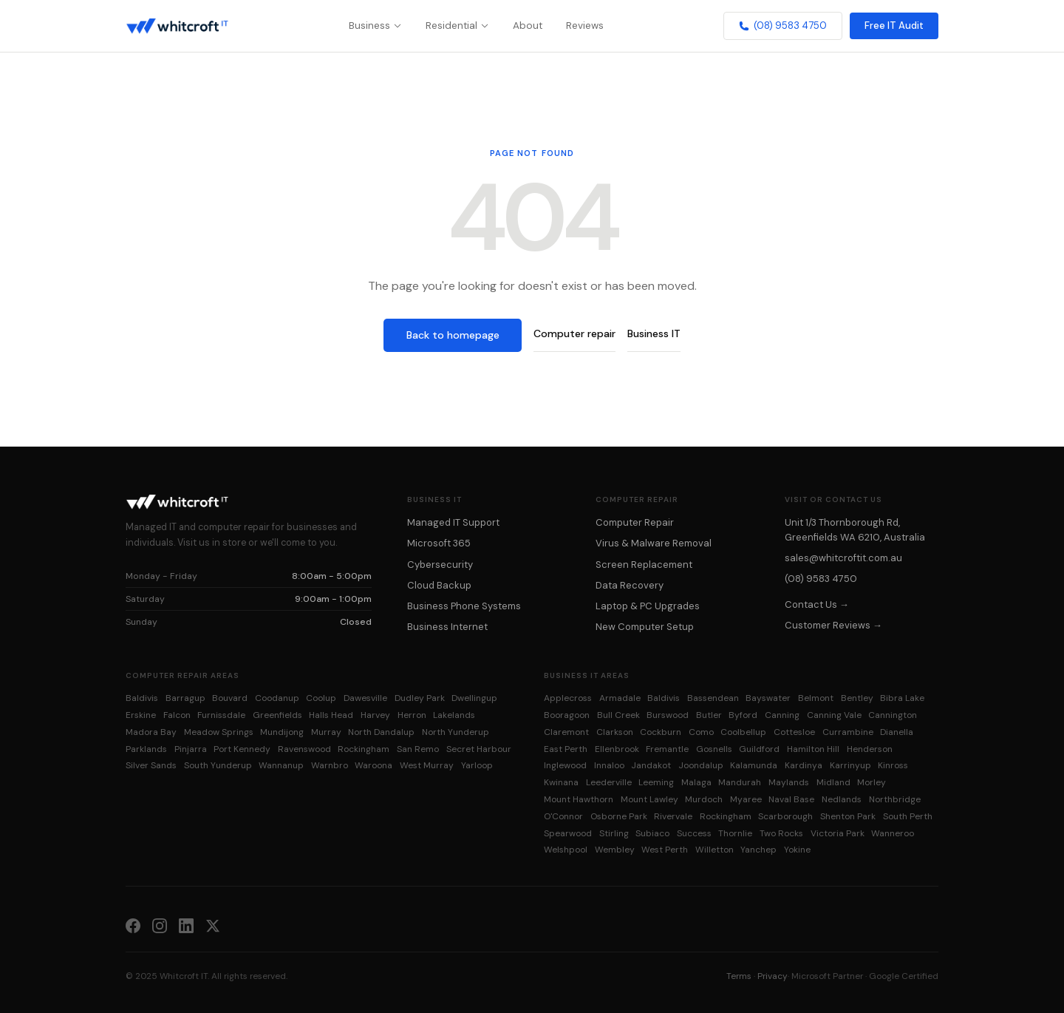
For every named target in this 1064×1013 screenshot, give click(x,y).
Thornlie (735, 833)
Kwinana (561, 782)
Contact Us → (817, 604)
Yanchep (758, 850)
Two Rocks (781, 833)
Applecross (568, 698)
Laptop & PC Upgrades (648, 606)
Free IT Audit (894, 25)
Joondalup (700, 765)
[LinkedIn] (186, 925)
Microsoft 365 (439, 543)
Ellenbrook (617, 749)
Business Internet (447, 626)
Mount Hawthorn (578, 799)
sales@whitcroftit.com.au (843, 558)
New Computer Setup (645, 626)
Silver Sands (151, 765)
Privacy (772, 976)
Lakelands (454, 715)
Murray (326, 732)
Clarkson (614, 732)
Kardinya (803, 765)
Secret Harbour (478, 749)
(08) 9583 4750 (783, 25)
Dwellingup (474, 698)
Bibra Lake (902, 698)
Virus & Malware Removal (654, 543)
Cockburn (660, 732)
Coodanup (277, 698)
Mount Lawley (649, 799)
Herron (412, 715)
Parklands (146, 749)
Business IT (654, 333)
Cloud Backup (439, 585)
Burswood (668, 715)
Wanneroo (892, 833)
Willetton (714, 850)
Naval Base (791, 799)
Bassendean (713, 698)
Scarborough (785, 816)
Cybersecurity (440, 564)
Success (694, 833)
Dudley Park (420, 698)
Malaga (696, 782)
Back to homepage (452, 335)
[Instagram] (159, 925)
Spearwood (568, 833)
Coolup (321, 698)
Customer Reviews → (833, 625)
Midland (833, 782)
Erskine (141, 715)
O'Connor (563, 816)
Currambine (847, 732)
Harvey (375, 715)
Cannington (892, 715)
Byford (743, 715)
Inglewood (565, 765)
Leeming (656, 782)
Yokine (797, 850)
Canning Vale (834, 715)
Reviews (585, 25)
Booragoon (567, 715)
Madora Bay (151, 732)
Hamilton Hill (813, 749)
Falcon (177, 715)
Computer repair (574, 333)
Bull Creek (618, 715)
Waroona (373, 765)
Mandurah (739, 782)
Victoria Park (837, 833)
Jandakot (651, 765)
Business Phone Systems (464, 606)
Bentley (857, 698)
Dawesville (365, 698)
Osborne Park (618, 816)
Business (375, 25)
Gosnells (714, 749)
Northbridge (895, 799)
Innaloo (609, 765)
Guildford (759, 749)
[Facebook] (133, 925)
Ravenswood (304, 749)
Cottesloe (794, 732)
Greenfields (277, 715)
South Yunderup (218, 765)
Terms (738, 976)
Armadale (620, 698)
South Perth (907, 816)
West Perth (664, 850)
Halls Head (331, 715)
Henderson (870, 749)
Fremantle (667, 749)
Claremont (566, 732)
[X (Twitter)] (212, 925)
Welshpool (565, 850)
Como (701, 732)
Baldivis (142, 698)
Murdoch (704, 799)
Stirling (614, 833)
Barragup (185, 698)
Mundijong (282, 732)
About (527, 25)
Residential (457, 25)
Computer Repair (635, 522)
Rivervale (673, 816)
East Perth (565, 749)
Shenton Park (848, 816)
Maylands (788, 782)
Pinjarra (190, 749)
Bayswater (768, 698)
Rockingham (363, 749)
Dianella (896, 732)
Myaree (746, 799)
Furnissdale (221, 715)
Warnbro (329, 765)
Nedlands (842, 799)
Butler (709, 715)
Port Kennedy (242, 749)
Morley (871, 782)
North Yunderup (455, 732)
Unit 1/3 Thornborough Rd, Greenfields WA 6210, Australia (855, 529)
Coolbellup (743, 732)
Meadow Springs (218, 732)
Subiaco (652, 833)
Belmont (815, 698)
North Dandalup (381, 732)
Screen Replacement (644, 564)
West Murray (427, 765)
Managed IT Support (453, 522)
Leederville (609, 782)
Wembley (615, 850)
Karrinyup (850, 765)
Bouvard (230, 698)
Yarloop (477, 765)
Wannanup (281, 765)
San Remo (418, 749)
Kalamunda (753, 765)
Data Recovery (630, 585)
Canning (782, 715)
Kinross (893, 765)
